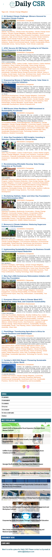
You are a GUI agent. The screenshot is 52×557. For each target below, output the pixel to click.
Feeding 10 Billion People (10, 356)
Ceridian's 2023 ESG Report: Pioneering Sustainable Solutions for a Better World (25, 366)
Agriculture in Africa (34, 350)
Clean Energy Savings (37, 184)
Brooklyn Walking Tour (34, 320)
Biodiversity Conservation (26, 215)
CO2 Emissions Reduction (30, 245)
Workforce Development (10, 195)
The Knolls (45, 193)
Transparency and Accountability (31, 386)
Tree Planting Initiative (24, 222)
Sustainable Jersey (29, 44)
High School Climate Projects (30, 37)
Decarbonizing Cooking (36, 69)
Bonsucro (5, 243)
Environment (6, 406)
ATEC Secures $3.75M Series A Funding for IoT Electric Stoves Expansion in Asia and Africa (26, 51)
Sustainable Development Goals (35, 135)
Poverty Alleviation (21, 106)
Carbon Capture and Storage (20, 352)
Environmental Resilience (29, 218)
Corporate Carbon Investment (12, 159)
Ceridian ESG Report (9, 381)
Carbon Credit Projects (26, 156)
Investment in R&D (16, 72)
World (4, 421)
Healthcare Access (23, 104)
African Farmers (21, 350)
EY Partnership (23, 131)
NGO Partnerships (8, 106)
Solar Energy (43, 191)
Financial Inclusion (26, 102)
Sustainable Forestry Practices (37, 161)
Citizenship (5, 415)
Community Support (36, 128)
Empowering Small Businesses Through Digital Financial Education (25, 526)
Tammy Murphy (41, 44)
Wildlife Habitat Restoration (27, 223)
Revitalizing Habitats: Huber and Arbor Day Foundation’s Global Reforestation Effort (21, 200)
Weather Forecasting (37, 136)
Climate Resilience (41, 354)
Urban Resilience (23, 136)
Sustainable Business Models (30, 273)
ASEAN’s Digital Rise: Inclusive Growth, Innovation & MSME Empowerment (22, 446)
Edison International (39, 188)
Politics (5, 412)
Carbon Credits (22, 65)
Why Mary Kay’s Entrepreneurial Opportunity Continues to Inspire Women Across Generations (24, 491)
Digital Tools (27, 101)
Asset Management (24, 126)
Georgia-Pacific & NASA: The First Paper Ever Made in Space (22, 469)
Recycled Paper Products (10, 273)
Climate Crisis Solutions (35, 158)
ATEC (14, 65)
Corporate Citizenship (18, 382)
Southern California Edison (11, 193)
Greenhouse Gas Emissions (33, 247)
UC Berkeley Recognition (28, 77)
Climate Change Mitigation (22, 33)
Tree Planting (21, 330)
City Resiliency (37, 126)
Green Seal (41, 272)
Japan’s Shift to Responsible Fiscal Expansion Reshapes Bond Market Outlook (25, 435)
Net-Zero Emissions (13, 191)
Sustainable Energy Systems (31, 193)
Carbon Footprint (31, 243)
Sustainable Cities (16, 135)
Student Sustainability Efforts (12, 44)
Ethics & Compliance (8, 418)
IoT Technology (42, 72)
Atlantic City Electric (8, 31)
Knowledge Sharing (36, 357)
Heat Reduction (29, 327)
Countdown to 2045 (24, 188)
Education (5, 102)
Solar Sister (43, 106)
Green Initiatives (20, 190)
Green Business (12, 272)
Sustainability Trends (9, 330)
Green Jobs (24, 357)
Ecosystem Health (18, 325)
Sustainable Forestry (9, 222)
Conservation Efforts (37, 216)
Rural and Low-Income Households (14, 74)
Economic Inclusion (39, 101)
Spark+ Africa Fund (12, 77)
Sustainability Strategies (39, 329)
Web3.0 (40, 77)
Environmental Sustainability (11, 384)
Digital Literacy (17, 101)
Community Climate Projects (11, 35)
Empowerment (14, 102)
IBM (22, 133)
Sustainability (39, 299)
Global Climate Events (15, 327)
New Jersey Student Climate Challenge (21, 40)
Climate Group (32, 322)
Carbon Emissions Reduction (18, 184)
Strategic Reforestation (36, 220)
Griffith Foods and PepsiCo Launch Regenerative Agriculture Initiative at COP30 (25, 457)
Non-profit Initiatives (31, 133)
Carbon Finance (34, 65)
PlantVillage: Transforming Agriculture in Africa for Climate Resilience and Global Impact (24, 338)
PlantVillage (6, 359)
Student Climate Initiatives (18, 42)
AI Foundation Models (9, 126)
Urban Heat (13, 332)
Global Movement (13, 357)
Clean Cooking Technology (26, 67)
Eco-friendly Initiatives (36, 297)
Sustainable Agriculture (35, 248)
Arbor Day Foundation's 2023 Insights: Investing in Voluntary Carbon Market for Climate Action (24, 142)
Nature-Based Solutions (22, 329)
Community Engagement (29, 186)
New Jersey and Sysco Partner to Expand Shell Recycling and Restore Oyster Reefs (25, 536)
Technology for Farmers (36, 359)
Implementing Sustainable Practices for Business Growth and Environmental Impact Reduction (23, 254)
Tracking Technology (34, 275)
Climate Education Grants (41, 33)
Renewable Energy (27, 191)
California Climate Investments (26, 183)
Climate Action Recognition (25, 31)
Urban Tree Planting (40, 222)
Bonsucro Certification (16, 243)
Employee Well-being (34, 382)
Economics (5, 409)
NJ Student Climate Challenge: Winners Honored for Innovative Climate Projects (24, 17)
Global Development (9, 104)
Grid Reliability (33, 70)
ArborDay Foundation (9, 215)
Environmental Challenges (33, 129)
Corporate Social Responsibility (12, 129)
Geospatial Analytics (36, 131)
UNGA (29, 330)
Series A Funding (17, 76)
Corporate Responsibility (19, 297)
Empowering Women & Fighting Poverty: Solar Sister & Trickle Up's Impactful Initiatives (26, 85)
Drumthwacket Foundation (31, 35)
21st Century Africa (8, 350)
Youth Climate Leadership (10, 45)
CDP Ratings (20, 268)
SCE (36, 191)
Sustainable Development (10, 108)
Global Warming (17, 247)
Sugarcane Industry (19, 248)
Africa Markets (7, 65)
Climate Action (43, 243)
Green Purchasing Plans (27, 272)
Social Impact (29, 76)
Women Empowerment (28, 108)
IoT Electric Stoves (30, 72)
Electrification (6, 70)
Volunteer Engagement (10, 223)
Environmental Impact (19, 70)
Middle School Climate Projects (25, 38)
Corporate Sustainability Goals (33, 159)
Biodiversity (22, 320)
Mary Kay (21, 299)
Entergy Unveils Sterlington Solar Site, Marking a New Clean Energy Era (25, 480)
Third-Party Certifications (17, 275)
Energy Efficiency (8, 190)
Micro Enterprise (44, 104)
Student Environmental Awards (39, 42)
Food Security (25, 356)
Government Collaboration (11, 133)
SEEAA (8, 76)
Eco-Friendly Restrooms (25, 270)
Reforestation (29, 299)
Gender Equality (39, 102)
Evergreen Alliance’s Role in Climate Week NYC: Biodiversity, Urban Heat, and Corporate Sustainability (24, 306)
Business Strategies (8, 268)
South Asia (38, 76)
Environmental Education (10, 37)
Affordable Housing (8, 183)
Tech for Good (14, 386)
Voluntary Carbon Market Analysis (13, 163)
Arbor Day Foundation (9, 156)
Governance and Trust (30, 384)
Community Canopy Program (19, 216)
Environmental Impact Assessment (14, 161)
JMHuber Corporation (19, 220)
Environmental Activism (33, 325)
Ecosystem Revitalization (10, 218)
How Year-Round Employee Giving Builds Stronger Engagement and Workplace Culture (25, 513)
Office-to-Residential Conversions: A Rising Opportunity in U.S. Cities (25, 503)
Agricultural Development (10, 99)
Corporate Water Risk (9, 270)
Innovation (34, 104)
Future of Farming (37, 356)
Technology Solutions (9, 136)
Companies (5, 403)
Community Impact (12, 323)
